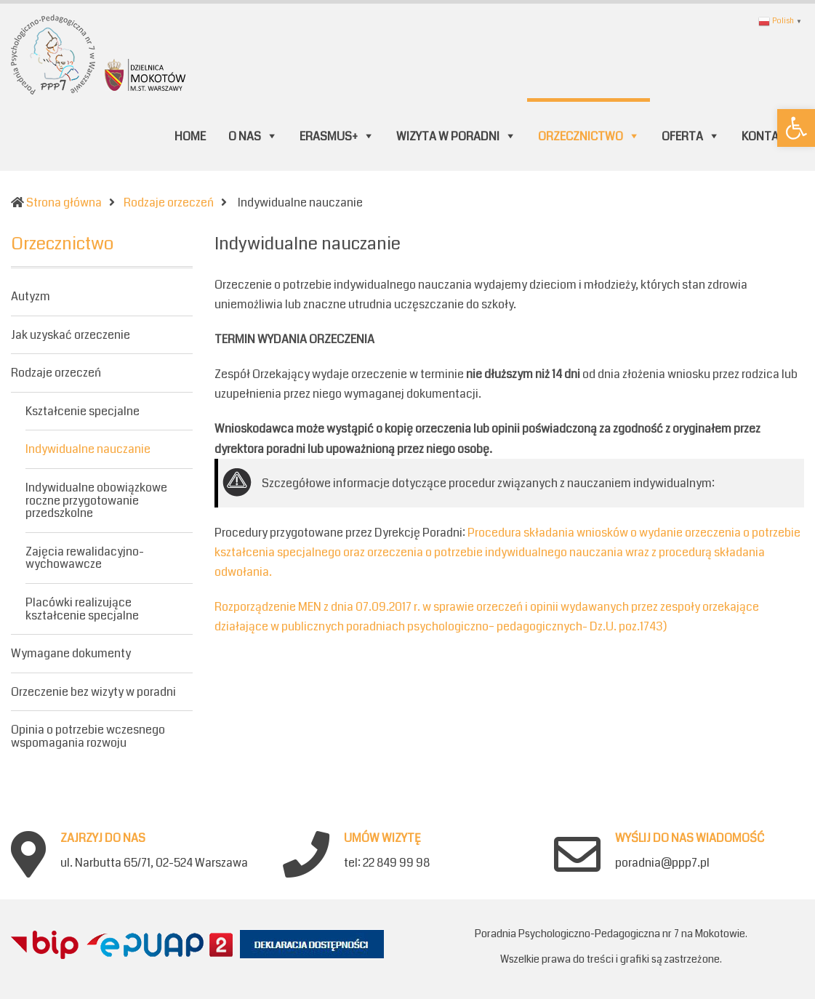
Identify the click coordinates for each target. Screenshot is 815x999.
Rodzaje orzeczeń (56, 372)
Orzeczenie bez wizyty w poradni (93, 691)
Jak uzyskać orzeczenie (70, 334)
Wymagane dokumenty (71, 653)
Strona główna (64, 202)
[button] (796, 128)
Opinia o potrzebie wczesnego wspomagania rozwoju (88, 736)
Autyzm (30, 297)
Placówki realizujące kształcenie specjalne (82, 609)
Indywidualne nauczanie (87, 449)
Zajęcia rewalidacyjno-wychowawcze (84, 558)
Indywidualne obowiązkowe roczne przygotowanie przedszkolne (96, 500)
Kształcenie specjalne (82, 411)
